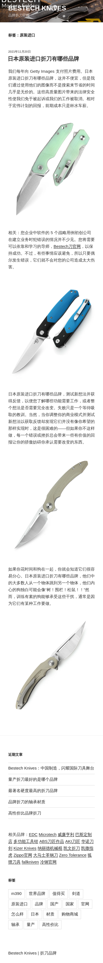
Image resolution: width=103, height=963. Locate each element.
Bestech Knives (37, 8)
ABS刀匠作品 (51, 841)
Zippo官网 (22, 855)
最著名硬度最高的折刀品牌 (33, 790)
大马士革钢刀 (45, 855)
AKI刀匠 (72, 841)
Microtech (48, 834)
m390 (16, 893)
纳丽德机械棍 (50, 848)
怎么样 (17, 914)
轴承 (15, 924)
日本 (35, 914)
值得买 (58, 893)
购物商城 (70, 914)
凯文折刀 (71, 848)
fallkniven (30, 862)
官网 (85, 904)
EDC (33, 834)
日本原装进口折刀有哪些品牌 (43, 59)
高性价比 (50, 924)
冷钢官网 (48, 862)
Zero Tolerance (73, 855)
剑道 (76, 893)
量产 (31, 924)
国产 (54, 904)
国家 (70, 904)
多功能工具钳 (25, 841)
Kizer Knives (24, 848)
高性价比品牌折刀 (24, 813)
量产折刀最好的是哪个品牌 (33, 779)
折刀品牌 (48, 953)
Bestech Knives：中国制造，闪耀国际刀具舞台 (51, 768)
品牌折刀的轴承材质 (26, 801)
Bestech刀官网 (67, 246)
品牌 (39, 904)
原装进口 (19, 904)
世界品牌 (37, 893)
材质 (50, 914)
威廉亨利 (66, 834)
